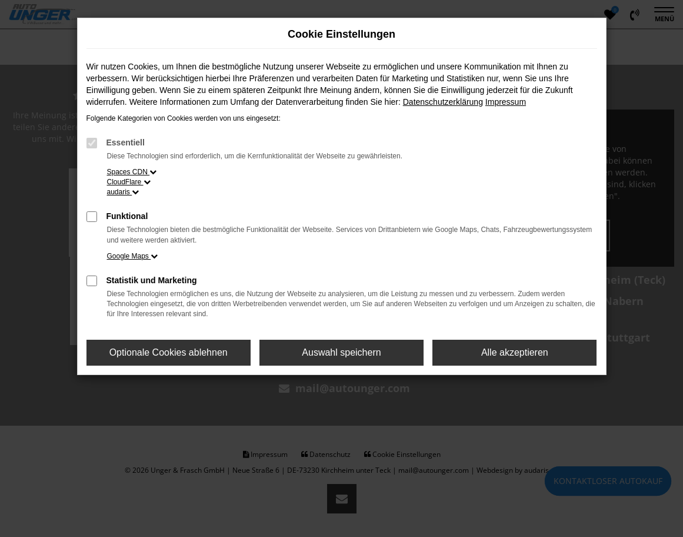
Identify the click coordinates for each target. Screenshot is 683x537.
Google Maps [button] (132, 256)
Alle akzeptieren (514, 352)
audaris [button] (123, 192)
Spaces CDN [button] (132, 172)
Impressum (505, 102)
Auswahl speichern (341, 352)
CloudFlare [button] (129, 182)
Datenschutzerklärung (443, 102)
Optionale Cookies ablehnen (168, 352)
